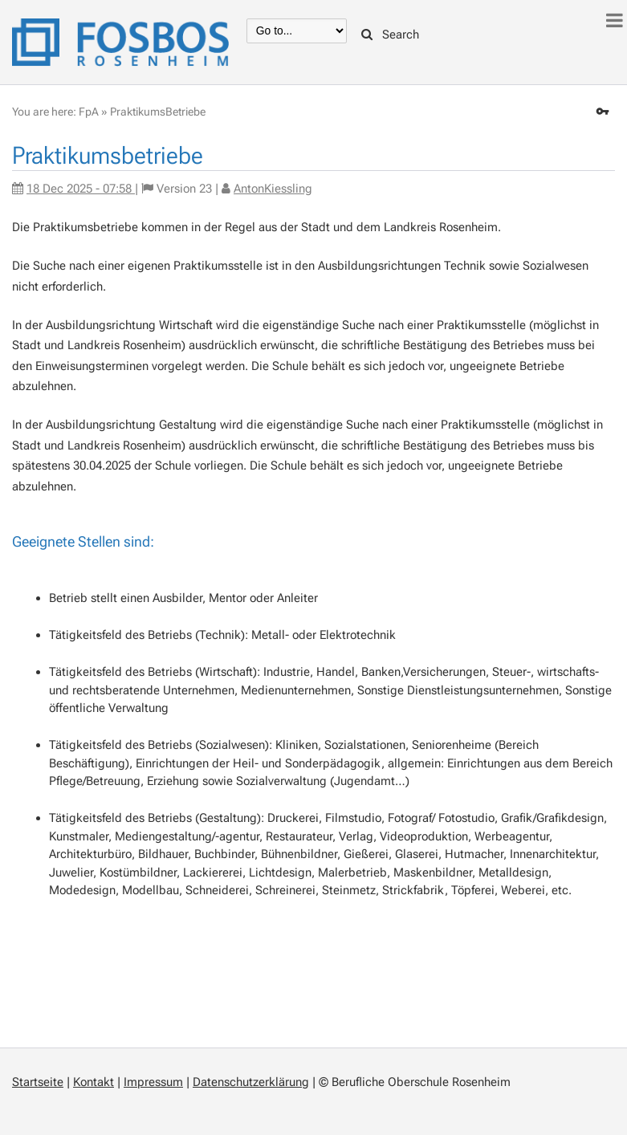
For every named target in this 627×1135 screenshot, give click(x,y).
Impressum (153, 1082)
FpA (89, 111)
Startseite (37, 1082)
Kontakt (93, 1082)
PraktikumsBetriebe (158, 111)
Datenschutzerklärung (251, 1082)
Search (390, 34)
